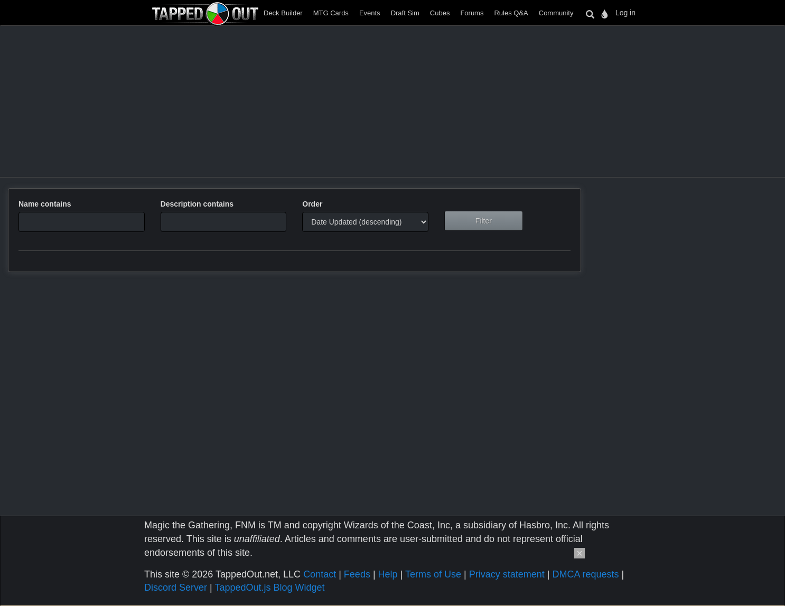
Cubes (440, 13)
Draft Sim (405, 13)
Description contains (197, 204)
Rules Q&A (511, 13)
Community (556, 13)
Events (369, 13)
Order (312, 204)
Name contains (44, 204)
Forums (471, 13)
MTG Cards (331, 13)
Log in (625, 12)
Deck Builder (283, 13)
